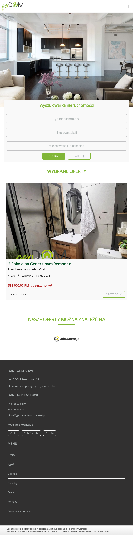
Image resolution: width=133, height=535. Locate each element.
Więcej (79, 156)
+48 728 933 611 (17, 409)
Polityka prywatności (20, 511)
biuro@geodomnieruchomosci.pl (27, 415)
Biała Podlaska (31, 433)
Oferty (11, 455)
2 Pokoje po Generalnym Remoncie (39, 263)
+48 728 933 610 (17, 403)
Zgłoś (11, 464)
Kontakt (12, 501)
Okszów (50, 433)
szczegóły (113, 294)
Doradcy (13, 483)
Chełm (13, 433)
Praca (11, 492)
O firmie (12, 473)
